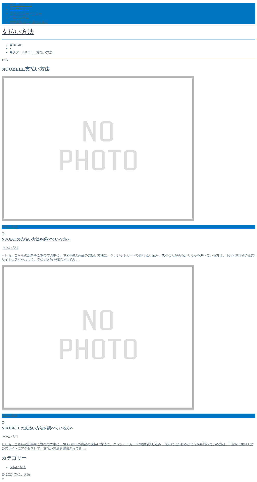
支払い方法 (18, 31)
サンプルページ (21, 5)
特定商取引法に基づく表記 (29, 22)
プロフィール (19, 17)
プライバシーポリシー (26, 13)
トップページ (19, 9)
